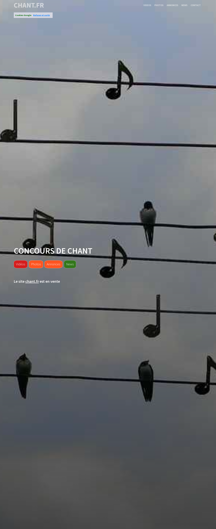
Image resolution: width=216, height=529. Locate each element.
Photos (159, 5)
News (184, 5)
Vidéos (20, 264)
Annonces (172, 5)
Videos (147, 5)
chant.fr (29, 5)
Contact (196, 5)
